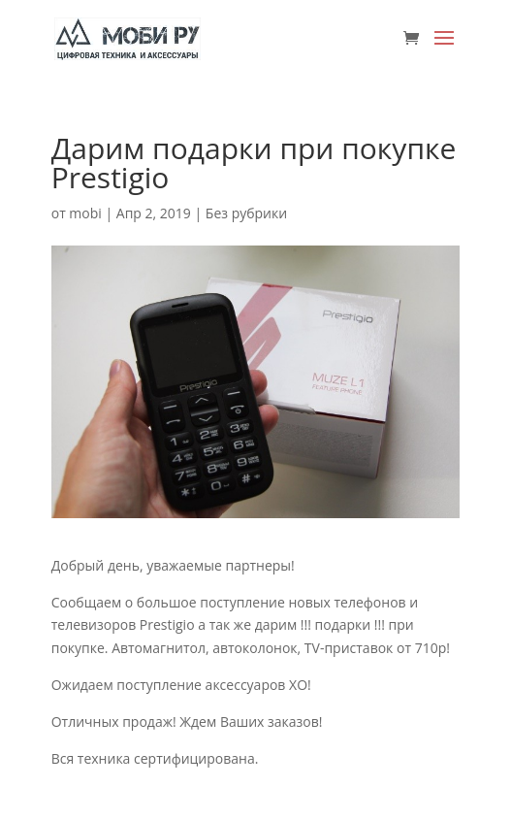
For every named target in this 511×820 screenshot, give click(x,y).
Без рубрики (246, 213)
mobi (85, 213)
